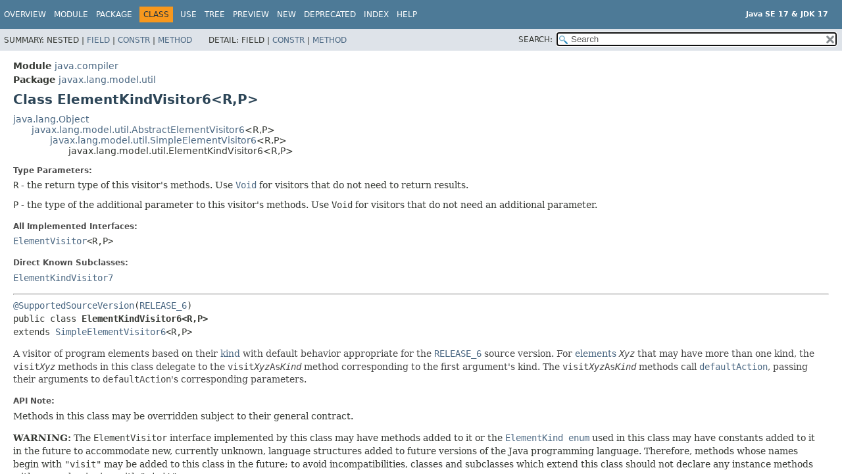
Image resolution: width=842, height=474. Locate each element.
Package (114, 14)
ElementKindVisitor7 (63, 278)
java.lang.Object (51, 119)
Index (376, 14)
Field (98, 40)
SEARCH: (535, 39)
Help (407, 14)
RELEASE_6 (163, 305)
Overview (25, 14)
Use (188, 14)
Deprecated (330, 14)
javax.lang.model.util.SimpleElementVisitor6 (153, 140)
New (286, 14)
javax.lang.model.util (107, 79)
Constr (134, 40)
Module (71, 14)
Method (175, 40)
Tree (215, 14)
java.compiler (86, 66)
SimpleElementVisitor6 (110, 332)
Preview (251, 14)
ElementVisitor (50, 241)
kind (230, 353)
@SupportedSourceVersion (73, 305)
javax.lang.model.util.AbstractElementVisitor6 (138, 129)
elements (595, 353)
